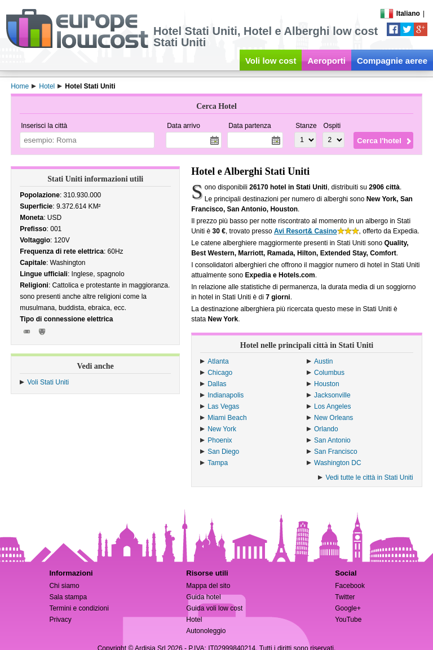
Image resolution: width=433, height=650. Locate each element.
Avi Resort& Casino (305, 231)
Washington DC (337, 463)
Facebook (350, 586)
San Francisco (335, 452)
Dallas (216, 384)
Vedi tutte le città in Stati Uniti (369, 477)
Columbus (329, 373)
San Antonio (332, 440)
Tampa (217, 463)
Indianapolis (225, 395)
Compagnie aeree (392, 60)
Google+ (348, 608)
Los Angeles (332, 406)
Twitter (345, 597)
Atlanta (217, 361)
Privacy (60, 620)
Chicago (219, 373)
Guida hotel (203, 597)
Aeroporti (326, 60)
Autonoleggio (206, 631)
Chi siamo (64, 586)
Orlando (326, 429)
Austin (323, 361)
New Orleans (333, 418)
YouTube (348, 620)
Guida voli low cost (214, 608)
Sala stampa (68, 597)
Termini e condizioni (78, 608)
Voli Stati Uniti (48, 382)
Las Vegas (223, 406)
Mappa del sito (208, 586)
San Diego (223, 452)
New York (221, 429)
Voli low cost (271, 60)
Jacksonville (332, 395)
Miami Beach (226, 418)
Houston (326, 384)
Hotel (194, 620)
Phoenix (219, 440)
